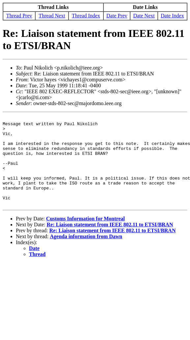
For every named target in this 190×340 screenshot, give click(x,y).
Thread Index (86, 15)
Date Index (172, 15)
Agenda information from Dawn (86, 254)
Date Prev (116, 15)
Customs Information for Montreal (85, 236)
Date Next (143, 15)
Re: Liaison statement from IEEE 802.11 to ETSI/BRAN (110, 242)
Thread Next (52, 15)
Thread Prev (19, 15)
